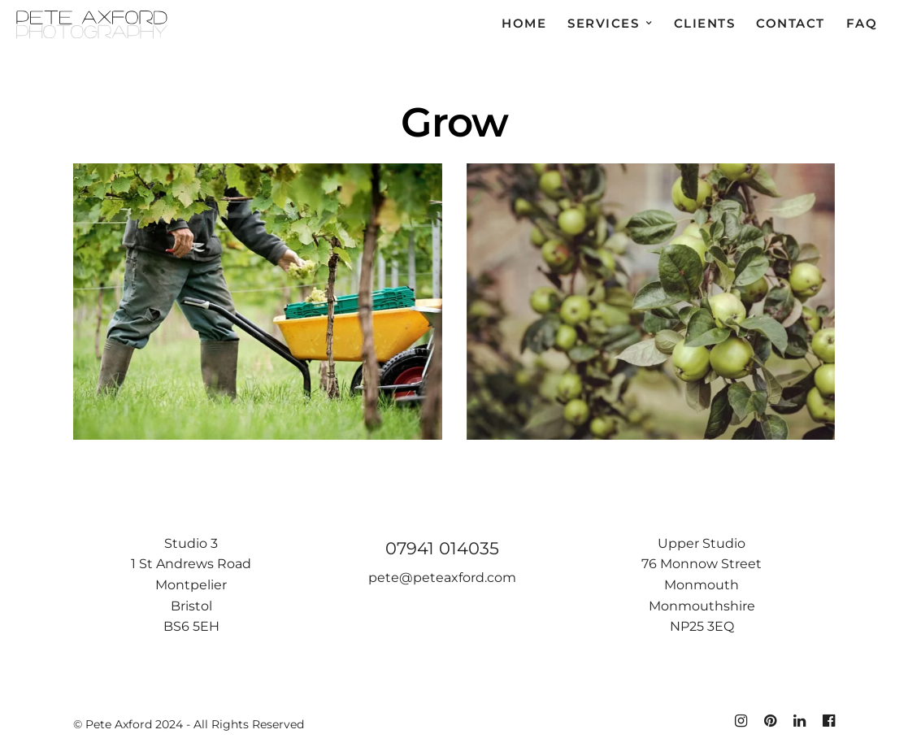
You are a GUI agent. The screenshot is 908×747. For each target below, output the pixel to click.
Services (603, 23)
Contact (790, 23)
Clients (705, 23)
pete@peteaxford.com (442, 577)
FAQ (862, 23)
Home (524, 23)
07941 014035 (442, 548)
